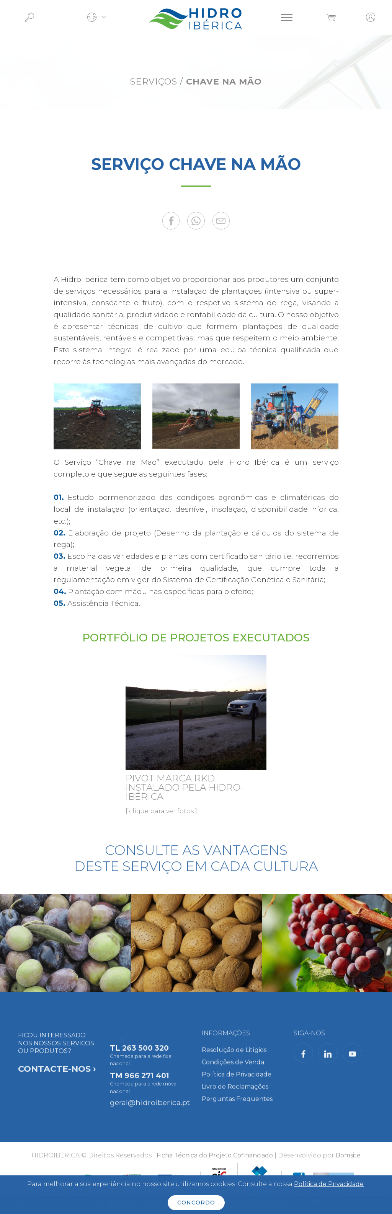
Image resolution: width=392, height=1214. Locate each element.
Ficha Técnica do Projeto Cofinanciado (215, 1160)
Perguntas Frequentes (237, 1105)
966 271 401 (146, 1087)
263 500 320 (145, 1060)
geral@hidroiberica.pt (150, 1106)
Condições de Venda (233, 1068)
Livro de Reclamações (235, 1093)
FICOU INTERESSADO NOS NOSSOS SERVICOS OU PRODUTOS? (57, 1076)
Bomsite (348, 1160)
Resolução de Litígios (234, 1056)
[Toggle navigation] (287, 17)
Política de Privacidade (236, 1081)
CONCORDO (196, 1202)
